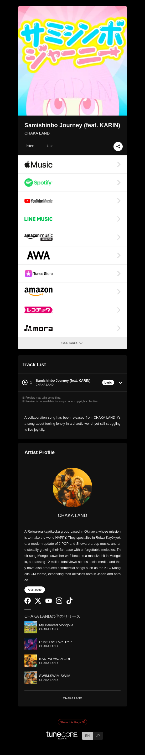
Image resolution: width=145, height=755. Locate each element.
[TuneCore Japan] (62, 738)
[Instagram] (59, 603)
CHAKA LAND (37, 133)
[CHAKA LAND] (72, 487)
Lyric (108, 382)
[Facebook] (27, 603)
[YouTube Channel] (48, 602)
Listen (29, 146)
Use (50, 146)
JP (98, 736)
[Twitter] (38, 602)
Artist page (35, 589)
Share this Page (72, 722)
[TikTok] (69, 603)
